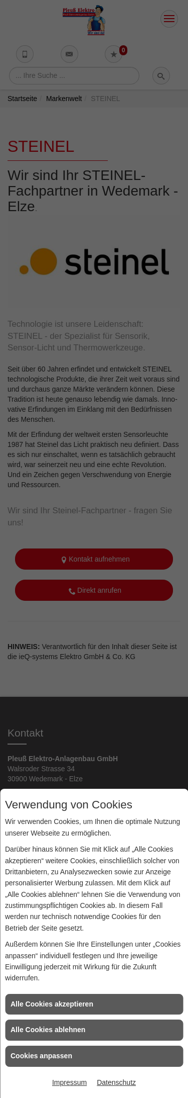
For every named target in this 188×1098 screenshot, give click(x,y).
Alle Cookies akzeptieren (52, 1004)
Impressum (69, 1082)
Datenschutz (116, 1082)
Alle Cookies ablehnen (48, 1030)
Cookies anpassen (41, 1056)
